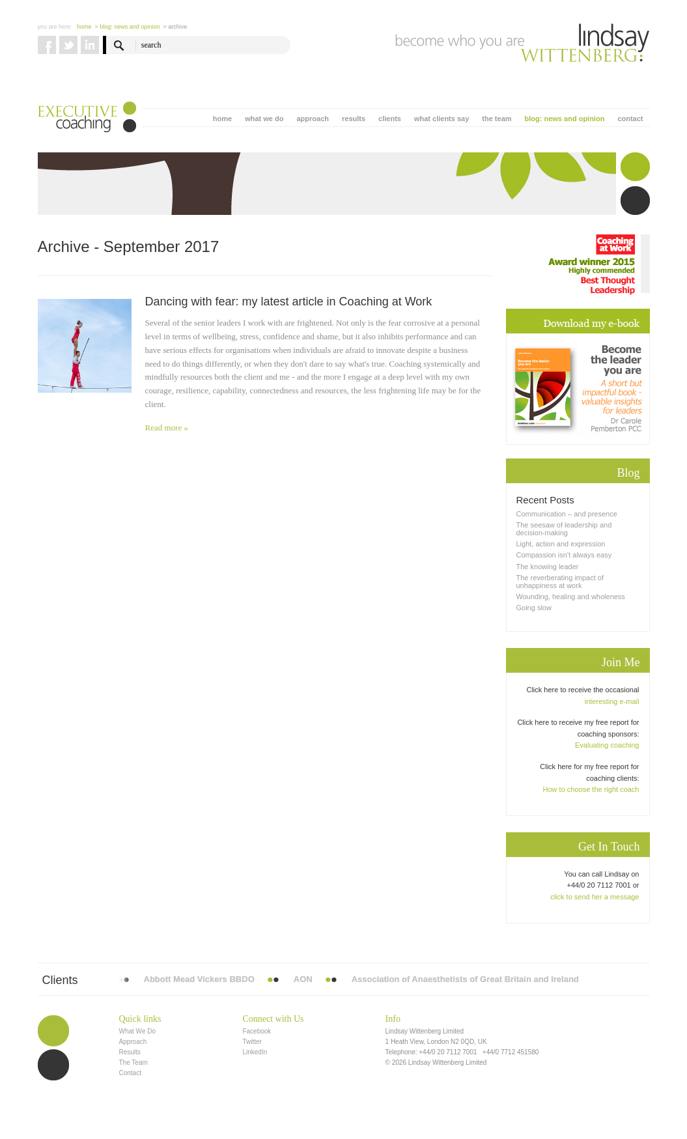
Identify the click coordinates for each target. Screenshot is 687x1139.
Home (84, 26)
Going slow (534, 608)
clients (389, 118)
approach (312, 118)
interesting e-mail (612, 701)
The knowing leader (547, 566)
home (222, 118)
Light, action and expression (561, 544)
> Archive (175, 26)
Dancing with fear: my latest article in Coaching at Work (288, 301)
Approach (133, 1041)
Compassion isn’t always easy (564, 555)
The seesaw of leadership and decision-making (564, 529)
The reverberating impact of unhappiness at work (560, 581)
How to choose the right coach (591, 789)
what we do (264, 118)
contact (630, 118)
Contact (130, 1072)
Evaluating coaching (607, 745)
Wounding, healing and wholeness (570, 596)
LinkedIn (254, 1052)
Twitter (251, 1041)
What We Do (137, 1031)
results (353, 118)
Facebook (256, 1031)
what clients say (441, 118)
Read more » (166, 427)
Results (130, 1052)
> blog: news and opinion (127, 26)
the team (496, 118)
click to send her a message (594, 897)
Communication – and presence (566, 514)
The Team (133, 1062)
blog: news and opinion (565, 118)
